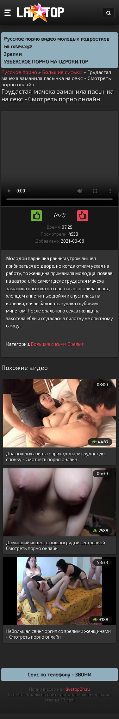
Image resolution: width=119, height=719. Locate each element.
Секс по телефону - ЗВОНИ (59, 674)
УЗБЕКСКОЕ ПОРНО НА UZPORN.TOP (46, 61)
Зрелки (13, 53)
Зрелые (76, 344)
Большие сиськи (48, 344)
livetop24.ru (78, 689)
